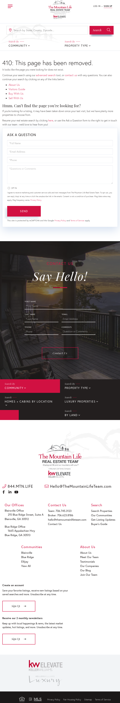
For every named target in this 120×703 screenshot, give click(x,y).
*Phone (28, 324)
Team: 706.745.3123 (60, 507)
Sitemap (88, 691)
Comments (67, 324)
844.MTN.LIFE (17, 482)
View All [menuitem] (26, 559)
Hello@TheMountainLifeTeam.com (78, 482)
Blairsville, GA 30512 (17, 514)
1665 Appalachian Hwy (20, 526)
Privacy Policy (35, 197)
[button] (102, 30)
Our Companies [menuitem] (90, 559)
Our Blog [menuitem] (86, 563)
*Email (65, 312)
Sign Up (108, 6)
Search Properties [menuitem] (101, 507)
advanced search (45, 74)
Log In (96, 6)
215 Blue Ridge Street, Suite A (23, 511)
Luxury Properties (79, 398)
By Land (11, 411)
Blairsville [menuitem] (27, 547)
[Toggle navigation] (10, 6)
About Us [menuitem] (87, 547)
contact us (68, 74)
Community (13, 385)
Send (24, 208)
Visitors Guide (16, 88)
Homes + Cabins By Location (26, 398)
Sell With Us (15, 96)
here (50, 118)
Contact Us (60, 350)
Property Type (75, 45)
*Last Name (30, 312)
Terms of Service (77, 217)
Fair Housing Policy (72, 691)
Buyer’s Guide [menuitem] (99, 519)
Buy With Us (15, 92)
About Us (14, 84)
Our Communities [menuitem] (101, 511)
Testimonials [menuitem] (88, 555)
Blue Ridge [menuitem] (27, 551)
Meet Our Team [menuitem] (90, 551)
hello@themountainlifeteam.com (66, 515)
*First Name (30, 299)
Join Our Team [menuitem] (89, 567)
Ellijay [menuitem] (25, 555)
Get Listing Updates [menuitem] (103, 515)
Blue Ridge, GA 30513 (17, 530)
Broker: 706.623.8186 (60, 511)
